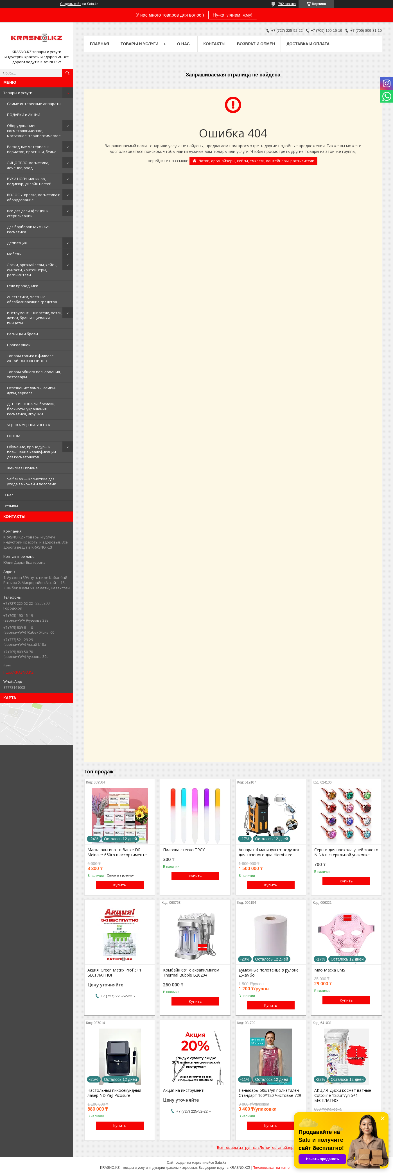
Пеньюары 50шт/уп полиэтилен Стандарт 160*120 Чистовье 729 (270, 1093)
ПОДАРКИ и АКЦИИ (23, 114)
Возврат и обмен (256, 44)
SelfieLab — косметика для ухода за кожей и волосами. (32, 481)
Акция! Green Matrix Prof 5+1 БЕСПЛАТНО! (114, 973)
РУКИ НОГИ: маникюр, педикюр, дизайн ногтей (29, 181)
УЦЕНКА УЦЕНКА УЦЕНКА (28, 424)
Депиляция (17, 242)
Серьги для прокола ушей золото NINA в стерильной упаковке (346, 852)
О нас (8, 494)
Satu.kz (220, 1163)
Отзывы (10, 505)
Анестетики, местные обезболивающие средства (32, 299)
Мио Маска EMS (329, 970)
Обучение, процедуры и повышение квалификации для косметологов (31, 451)
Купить (119, 884)
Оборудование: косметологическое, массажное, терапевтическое (34, 130)
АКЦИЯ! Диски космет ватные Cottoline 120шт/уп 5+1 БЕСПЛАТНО (342, 1095)
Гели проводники (22, 285)
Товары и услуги (17, 92)
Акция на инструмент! (183, 1090)
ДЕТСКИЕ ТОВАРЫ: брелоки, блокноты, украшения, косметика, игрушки (31, 408)
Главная (99, 44)
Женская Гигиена (22, 467)
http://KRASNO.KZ (18, 672)
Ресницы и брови (22, 333)
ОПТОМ (13, 435)
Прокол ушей (19, 344)
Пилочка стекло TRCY (184, 849)
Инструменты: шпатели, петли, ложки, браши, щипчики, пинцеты (34, 317)
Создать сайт (70, 4)
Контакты (214, 44)
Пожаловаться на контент (273, 1168)
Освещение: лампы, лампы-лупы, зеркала (31, 390)
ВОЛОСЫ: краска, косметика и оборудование (33, 197)
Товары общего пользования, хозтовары (34, 374)
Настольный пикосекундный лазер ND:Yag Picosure (114, 1093)
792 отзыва (287, 4)
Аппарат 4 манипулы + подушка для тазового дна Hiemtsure (269, 852)
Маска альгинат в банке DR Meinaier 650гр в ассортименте (117, 852)
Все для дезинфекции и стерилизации (28, 213)
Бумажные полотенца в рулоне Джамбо (269, 973)
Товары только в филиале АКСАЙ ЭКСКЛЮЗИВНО (30, 358)
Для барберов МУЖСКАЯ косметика (29, 229)
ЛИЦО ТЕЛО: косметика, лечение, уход (28, 165)
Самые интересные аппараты (34, 103)
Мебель (14, 253)
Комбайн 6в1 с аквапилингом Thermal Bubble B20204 (191, 973)
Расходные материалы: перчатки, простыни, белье (32, 149)
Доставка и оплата (307, 44)
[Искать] (67, 73)
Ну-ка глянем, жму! (232, 15)
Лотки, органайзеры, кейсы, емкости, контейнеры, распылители (32, 269)
